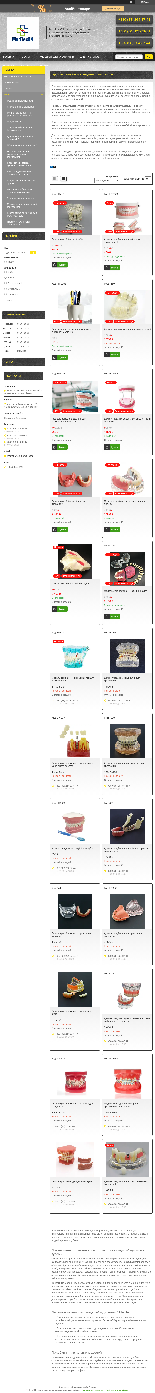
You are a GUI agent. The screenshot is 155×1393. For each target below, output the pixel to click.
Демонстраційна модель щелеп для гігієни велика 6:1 (127, 420)
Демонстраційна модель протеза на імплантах (71, 934)
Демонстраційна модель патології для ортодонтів (72, 1105)
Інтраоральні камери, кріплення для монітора (19, 164)
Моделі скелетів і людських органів (21, 182)
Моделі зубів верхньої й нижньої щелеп (125, 590)
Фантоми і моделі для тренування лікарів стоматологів (18, 154)
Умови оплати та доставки (57, 57)
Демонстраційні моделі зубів (67, 239)
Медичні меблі (14, 121)
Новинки (8, 65)
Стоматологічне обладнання (21, 107)
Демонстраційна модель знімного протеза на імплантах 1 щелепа (127, 1020)
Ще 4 (9, 300)
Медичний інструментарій (20, 101)
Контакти (26, 65)
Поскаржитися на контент (93, 1390)
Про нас (44, 65)
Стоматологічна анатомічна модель (71, 583)
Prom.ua (92, 1387)
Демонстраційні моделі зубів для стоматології (122, 240)
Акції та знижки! (90, 57)
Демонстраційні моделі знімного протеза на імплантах (126, 849)
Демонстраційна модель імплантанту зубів (72, 1012)
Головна (8, 57)
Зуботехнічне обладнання (20, 198)
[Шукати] (149, 56)
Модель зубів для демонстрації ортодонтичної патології (121, 1105)
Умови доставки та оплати (17, 76)
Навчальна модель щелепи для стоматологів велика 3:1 (69, 420)
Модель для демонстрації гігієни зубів (72, 848)
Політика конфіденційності (117, 1390)
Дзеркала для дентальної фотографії (20, 137)
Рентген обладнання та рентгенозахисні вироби (19, 114)
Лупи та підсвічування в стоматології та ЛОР (19, 173)
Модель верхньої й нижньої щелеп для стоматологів (73, 679)
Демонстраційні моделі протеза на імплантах (70, 502)
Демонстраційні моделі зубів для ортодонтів (122, 679)
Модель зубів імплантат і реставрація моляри (124, 502)
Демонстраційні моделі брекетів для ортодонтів (124, 764)
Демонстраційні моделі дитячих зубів (72, 1181)
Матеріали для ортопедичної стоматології (22, 205)
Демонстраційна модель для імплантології (127, 329)
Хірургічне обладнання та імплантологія (20, 129)
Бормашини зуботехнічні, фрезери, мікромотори (20, 190)
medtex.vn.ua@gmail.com (20, 456)
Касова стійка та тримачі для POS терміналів (22, 214)
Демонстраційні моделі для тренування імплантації (125, 1183)
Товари (25, 57)
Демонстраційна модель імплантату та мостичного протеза (73, 764)
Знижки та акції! (12, 82)
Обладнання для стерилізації (22, 145)
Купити (62, 264)
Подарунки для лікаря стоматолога (18, 223)
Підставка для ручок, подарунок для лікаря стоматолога (71, 330)
